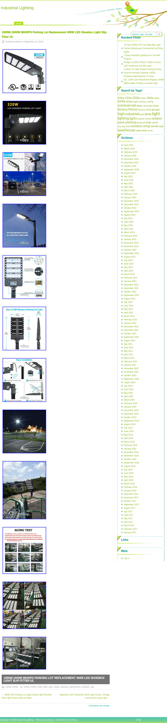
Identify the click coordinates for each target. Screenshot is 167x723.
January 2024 (130, 239)
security (121, 126)
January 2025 (130, 197)
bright (135, 101)
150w (128, 98)
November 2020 (131, 372)
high (121, 114)
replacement (75, 687)
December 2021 (131, 326)
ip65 (142, 114)
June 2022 (128, 305)
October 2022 (130, 291)
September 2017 (131, 504)
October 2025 (130, 166)
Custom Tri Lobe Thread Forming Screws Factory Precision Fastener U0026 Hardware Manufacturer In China (143, 72)
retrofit (155, 122)
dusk (156, 105)
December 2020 (131, 368)
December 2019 (131, 410)
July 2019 (128, 428)
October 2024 (130, 208)
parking (64, 687)
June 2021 (128, 347)
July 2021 (128, 344)
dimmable (148, 106)
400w (156, 98)
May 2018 (128, 476)
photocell (141, 122)
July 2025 (128, 176)
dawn (139, 105)
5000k (122, 101)
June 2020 (128, 389)
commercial (127, 105)
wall (161, 126)
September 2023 (131, 253)
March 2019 (129, 442)
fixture (132, 109)
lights (133, 118)
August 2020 (129, 382)
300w (39, 687)
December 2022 (131, 285)
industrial (132, 114)
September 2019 (131, 421)
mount (148, 119)
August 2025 (129, 173)
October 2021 (130, 333)
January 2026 (130, 155)
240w (143, 98)
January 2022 (130, 323)
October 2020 (130, 375)
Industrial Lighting (17, 7)
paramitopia (48, 720)
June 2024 (128, 222)
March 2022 (129, 316)
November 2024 (131, 204)
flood (148, 109)
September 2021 (131, 337)
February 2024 (130, 236)
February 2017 (130, 529)
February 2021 (130, 361)
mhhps (57, 687)
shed (128, 126)
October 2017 (130, 501)
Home (18, 23)
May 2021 (128, 351)
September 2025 (131, 169)
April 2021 (128, 354)
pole (148, 122)
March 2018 (129, 483)
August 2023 (129, 257)
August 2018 (129, 466)
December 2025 (131, 159)
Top (139, 720)
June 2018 (128, 473)
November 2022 (131, 288)
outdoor (157, 118)
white (144, 130)
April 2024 (128, 229)
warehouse (127, 130)
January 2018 (130, 490)
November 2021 (131, 330)
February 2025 (130, 194)
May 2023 (128, 267)
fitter (45, 687)
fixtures (142, 109)
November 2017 (131, 497)
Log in (126, 558)
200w (136, 98)
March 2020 (129, 400)
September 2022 (131, 295)
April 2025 (128, 187)
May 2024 (128, 225)
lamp (148, 114)
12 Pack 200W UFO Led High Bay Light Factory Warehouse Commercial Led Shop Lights (143, 48)
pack (121, 122)
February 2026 (130, 152)
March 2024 (129, 232)
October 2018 (130, 459)
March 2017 (129, 525)
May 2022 (128, 309)
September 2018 (131, 462)
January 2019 (130, 449)
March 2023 (129, 274)
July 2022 (128, 302)
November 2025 (131, 162)
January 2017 (130, 532)
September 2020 (131, 379)
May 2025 (128, 183)
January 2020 (130, 407)
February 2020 (130, 403)
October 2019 (130, 417)
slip (92, 687)
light (51, 687)
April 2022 (128, 312)
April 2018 (128, 480)
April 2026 (128, 145)
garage (156, 109)
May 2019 (128, 435)
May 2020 (128, 393)
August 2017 (129, 508)
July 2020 (128, 386)
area (129, 101)
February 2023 (130, 278)
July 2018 (128, 469)
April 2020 (128, 396)
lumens (141, 119)
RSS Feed (127, 3)
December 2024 (131, 201)
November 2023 (131, 246)
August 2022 (129, 298)
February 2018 (130, 487)
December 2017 (131, 494)
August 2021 (129, 340)
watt (138, 130)
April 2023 (128, 271)
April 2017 (128, 522)
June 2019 (128, 431)
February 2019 (130, 445)
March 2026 (129, 148)
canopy (142, 101)
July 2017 (128, 511)
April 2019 (128, 438)
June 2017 (128, 515)
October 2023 (130, 250)
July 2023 (128, 260)
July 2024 (128, 218)
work (150, 130)
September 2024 (131, 211)
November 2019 (131, 414)
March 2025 (129, 190)
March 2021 (129, 358)
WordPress (72, 720)
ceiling (150, 101)
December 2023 (131, 243)
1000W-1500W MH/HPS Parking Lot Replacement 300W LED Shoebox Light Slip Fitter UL (54, 679)
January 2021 (130, 365)
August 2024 (129, 215)
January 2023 (130, 281)
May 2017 (128, 518)
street (154, 126)
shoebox (86, 687)
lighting (123, 118)
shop (146, 126)
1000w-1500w (11, 687)
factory (123, 109)
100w (121, 97)
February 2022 (130, 319)
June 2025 (128, 180)
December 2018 (131, 452)
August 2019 (129, 424)
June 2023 (128, 264)
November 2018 (131, 455)
